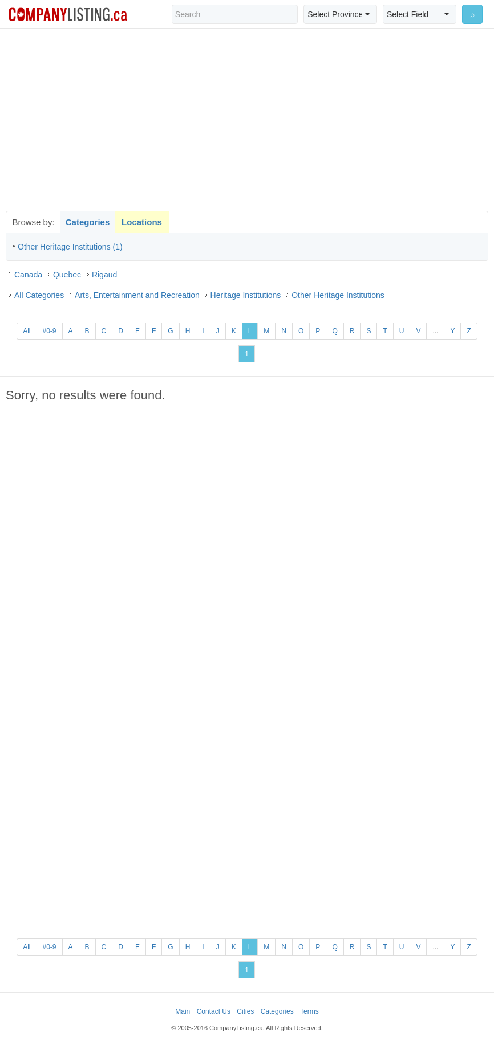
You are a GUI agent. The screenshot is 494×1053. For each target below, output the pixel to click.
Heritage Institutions (245, 295)
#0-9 (49, 331)
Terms (309, 1011)
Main (182, 1011)
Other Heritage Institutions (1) (70, 246)
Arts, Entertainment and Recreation (137, 295)
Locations (142, 222)
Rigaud (104, 274)
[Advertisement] (247, 119)
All (26, 331)
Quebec (67, 274)
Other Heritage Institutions (337, 295)
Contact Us (213, 1011)
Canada (28, 274)
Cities (245, 1011)
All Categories (39, 295)
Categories (88, 222)
